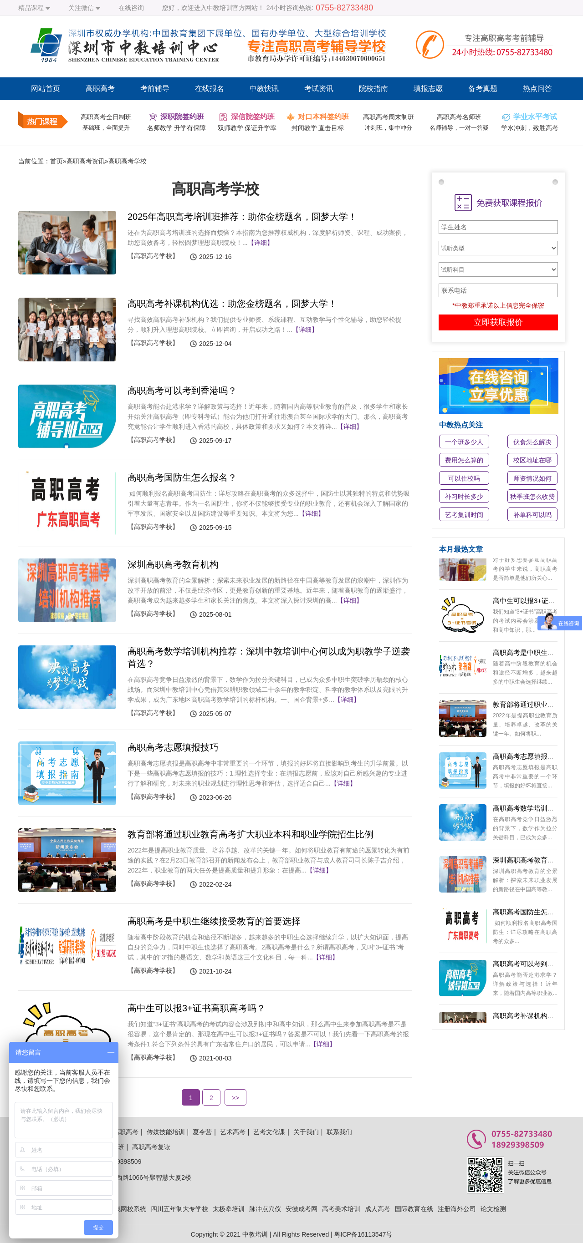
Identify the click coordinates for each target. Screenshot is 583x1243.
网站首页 (45, 88)
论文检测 (493, 1209)
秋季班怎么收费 (532, 496)
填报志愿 (428, 88)
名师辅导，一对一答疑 (459, 127)
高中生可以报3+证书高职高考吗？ (197, 1008)
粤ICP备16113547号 (363, 1234)
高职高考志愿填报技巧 (173, 747)
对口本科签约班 (323, 117)
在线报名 (209, 88)
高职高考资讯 (85, 161)
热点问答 (537, 88)
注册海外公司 (457, 1209)
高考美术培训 (341, 1209)
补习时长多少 (464, 496)
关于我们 (306, 1132)
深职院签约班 (182, 117)
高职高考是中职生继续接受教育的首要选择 (214, 921)
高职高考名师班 (459, 117)
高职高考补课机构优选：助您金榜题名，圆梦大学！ (232, 304)
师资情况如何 (532, 478)
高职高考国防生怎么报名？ (182, 477)
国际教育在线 (414, 1209)
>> (235, 1097)
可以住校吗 (464, 478)
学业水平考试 (535, 117)
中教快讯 (264, 88)
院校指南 (373, 88)
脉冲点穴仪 (265, 1209)
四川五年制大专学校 (179, 1209)
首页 (56, 161)
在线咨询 (131, 7)
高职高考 (100, 88)
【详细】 (260, 242)
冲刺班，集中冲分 (388, 127)
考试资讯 (318, 88)
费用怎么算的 (464, 460)
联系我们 (339, 1132)
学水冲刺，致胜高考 (529, 128)
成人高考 (377, 1209)
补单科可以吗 (532, 514)
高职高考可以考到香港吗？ (182, 391)
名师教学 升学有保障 (176, 128)
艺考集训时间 (464, 514)
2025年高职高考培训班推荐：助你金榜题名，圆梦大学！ (243, 217)
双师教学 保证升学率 (247, 128)
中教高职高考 (119, 1132)
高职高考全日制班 (106, 117)
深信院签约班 (253, 117)
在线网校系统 (127, 1209)
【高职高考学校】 (153, 255)
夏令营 (202, 1132)
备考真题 (482, 88)
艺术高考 (232, 1132)
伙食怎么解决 (532, 442)
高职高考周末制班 (388, 117)
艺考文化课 (269, 1132)
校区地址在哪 (532, 460)
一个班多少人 (464, 442)
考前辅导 (154, 88)
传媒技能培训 (166, 1132)
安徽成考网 (301, 1209)
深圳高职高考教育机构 (173, 564)
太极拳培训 (229, 1209)
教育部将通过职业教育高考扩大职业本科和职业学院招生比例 (250, 834)
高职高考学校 (127, 161)
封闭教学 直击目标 (318, 128)
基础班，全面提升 (106, 127)
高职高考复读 (151, 1147)
